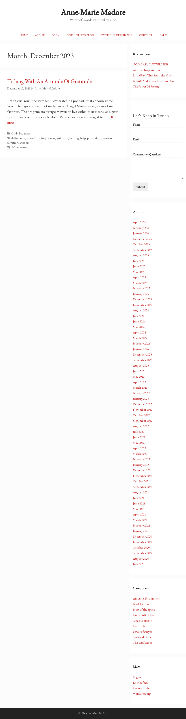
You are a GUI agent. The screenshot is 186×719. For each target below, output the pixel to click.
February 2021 (141, 525)
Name (137, 125)
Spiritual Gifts (142, 637)
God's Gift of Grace (145, 615)
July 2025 (138, 261)
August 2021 (141, 492)
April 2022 (139, 448)
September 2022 (142, 421)
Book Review (141, 604)
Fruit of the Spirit (144, 609)
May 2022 (138, 443)
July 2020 (138, 564)
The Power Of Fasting (146, 86)
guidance (62, 138)
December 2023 (142, 354)
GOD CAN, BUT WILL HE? (150, 64)
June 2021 (139, 503)
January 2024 (141, 349)
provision (108, 138)
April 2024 (139, 332)
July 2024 (138, 316)
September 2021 (142, 487)
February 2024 (141, 343)
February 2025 (141, 288)
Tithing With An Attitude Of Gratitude (49, 81)
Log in (137, 677)
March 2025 (140, 283)
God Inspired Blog (80, 35)
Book (55, 35)
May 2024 (138, 327)
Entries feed (140, 682)
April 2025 (139, 277)
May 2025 (138, 272)
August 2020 (141, 558)
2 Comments (19, 147)
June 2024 (139, 321)
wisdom (24, 143)
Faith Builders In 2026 (116, 35)
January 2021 (141, 531)
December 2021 (142, 470)
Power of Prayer (142, 632)
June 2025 (139, 266)
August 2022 (141, 426)
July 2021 (138, 498)
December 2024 (142, 299)
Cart (162, 35)
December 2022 (142, 404)
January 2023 (141, 399)
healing (74, 138)
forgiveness (48, 138)
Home (24, 35)
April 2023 (139, 382)
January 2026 (141, 233)
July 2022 (138, 432)
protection (93, 138)
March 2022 (140, 454)
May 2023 (138, 376)
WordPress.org (142, 694)
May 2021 (138, 509)
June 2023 (139, 371)
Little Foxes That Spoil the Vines (153, 75)
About (39, 35)
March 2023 (140, 388)
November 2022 (142, 410)
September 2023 (142, 360)
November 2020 (142, 542)
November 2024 (142, 305)
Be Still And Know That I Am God (154, 81)
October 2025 (141, 244)
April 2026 (139, 222)
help (83, 138)
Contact (145, 35)
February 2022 (141, 459)
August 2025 (141, 255)
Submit (140, 187)
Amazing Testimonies (146, 598)
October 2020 (141, 547)
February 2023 (141, 393)
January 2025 (141, 294)
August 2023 (141, 365)
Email (137, 139)
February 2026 (141, 228)
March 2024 (140, 338)
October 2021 (141, 481)
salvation (12, 143)
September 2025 (142, 250)
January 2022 (141, 465)
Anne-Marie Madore (93, 12)
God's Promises (20, 133)
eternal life (33, 138)
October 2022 (141, 415)
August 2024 (141, 310)
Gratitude (139, 626)
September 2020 (142, 553)
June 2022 (139, 437)
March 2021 (140, 520)
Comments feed (142, 688)
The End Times (142, 643)
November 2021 (142, 476)
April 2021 (139, 514)
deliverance (18, 138)
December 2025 (142, 239)
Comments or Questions (147, 154)
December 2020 (142, 536)
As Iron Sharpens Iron (146, 70)
